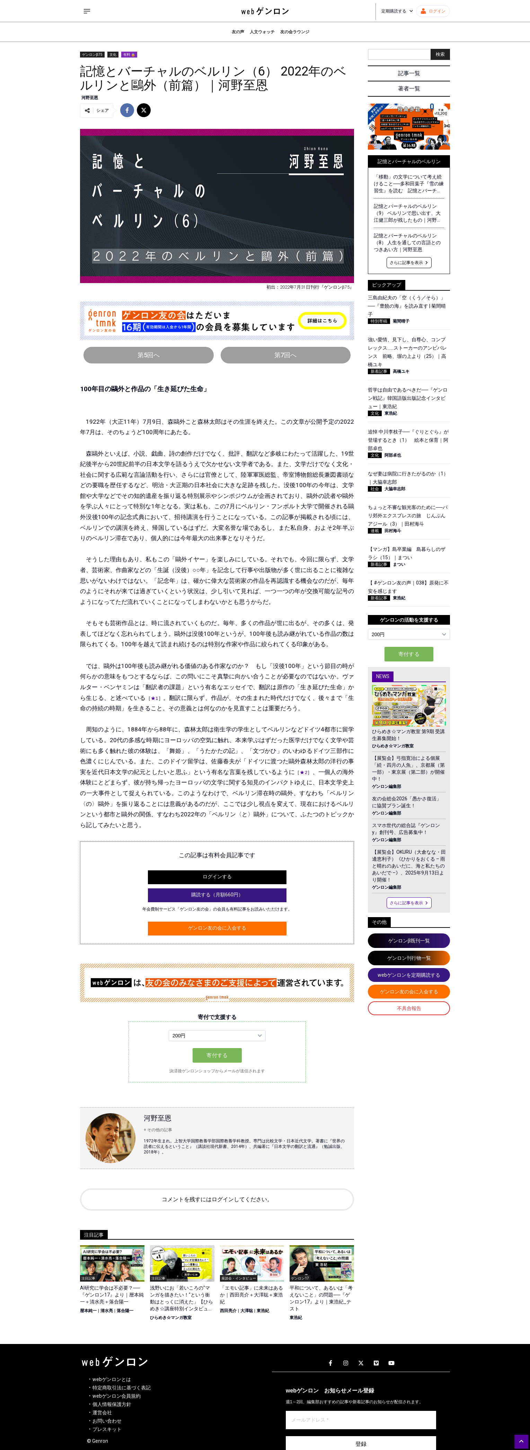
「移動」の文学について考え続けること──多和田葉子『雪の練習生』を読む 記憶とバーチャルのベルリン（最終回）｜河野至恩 (409, 184)
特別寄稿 (379, 321)
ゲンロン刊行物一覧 (409, 958)
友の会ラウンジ (294, 31)
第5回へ (149, 355)
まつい (399, 564)
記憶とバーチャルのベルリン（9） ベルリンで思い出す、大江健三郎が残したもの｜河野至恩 (408, 213)
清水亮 (106, 1310)
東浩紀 (263, 1310)
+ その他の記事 (158, 1129)
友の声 (238, 31)
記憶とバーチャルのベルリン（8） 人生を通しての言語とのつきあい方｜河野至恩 (407, 242)
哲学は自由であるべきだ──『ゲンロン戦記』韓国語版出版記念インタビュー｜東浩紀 (408, 398)
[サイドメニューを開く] (87, 11)
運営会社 (102, 1412)
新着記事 (379, 371)
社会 (375, 488)
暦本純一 (88, 1310)
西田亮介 (228, 1310)
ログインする (217, 876)
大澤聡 (246, 1310)
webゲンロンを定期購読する (409, 975)
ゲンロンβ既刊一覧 (409, 940)
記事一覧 (409, 73)
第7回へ (285, 355)
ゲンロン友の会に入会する (217, 928)
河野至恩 (89, 97)
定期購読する (397, 11)
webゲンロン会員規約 (116, 1396)
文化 (112, 54)
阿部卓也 (393, 455)
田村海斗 (393, 530)
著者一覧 (409, 88)
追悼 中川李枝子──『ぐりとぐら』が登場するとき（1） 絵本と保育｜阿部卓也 (408, 440)
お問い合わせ (107, 1421)
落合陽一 (125, 1310)
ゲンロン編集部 (386, 786)
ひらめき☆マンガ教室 (171, 1317)
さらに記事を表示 (409, 262)
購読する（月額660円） (217, 894)
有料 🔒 (129, 54)
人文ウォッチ (262, 31)
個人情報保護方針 (111, 1404)
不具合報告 (409, 1008)
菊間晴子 (401, 321)
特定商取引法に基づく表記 (121, 1387)
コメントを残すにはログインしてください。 (217, 1199)
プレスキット (107, 1429)
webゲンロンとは (111, 1379)
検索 (440, 54)
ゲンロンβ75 (92, 54)
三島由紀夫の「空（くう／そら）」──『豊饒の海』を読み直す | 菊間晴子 (407, 306)
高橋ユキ (401, 371)
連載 (375, 530)
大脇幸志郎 (395, 488)
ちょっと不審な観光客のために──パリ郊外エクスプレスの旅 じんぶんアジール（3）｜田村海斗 (408, 515)
